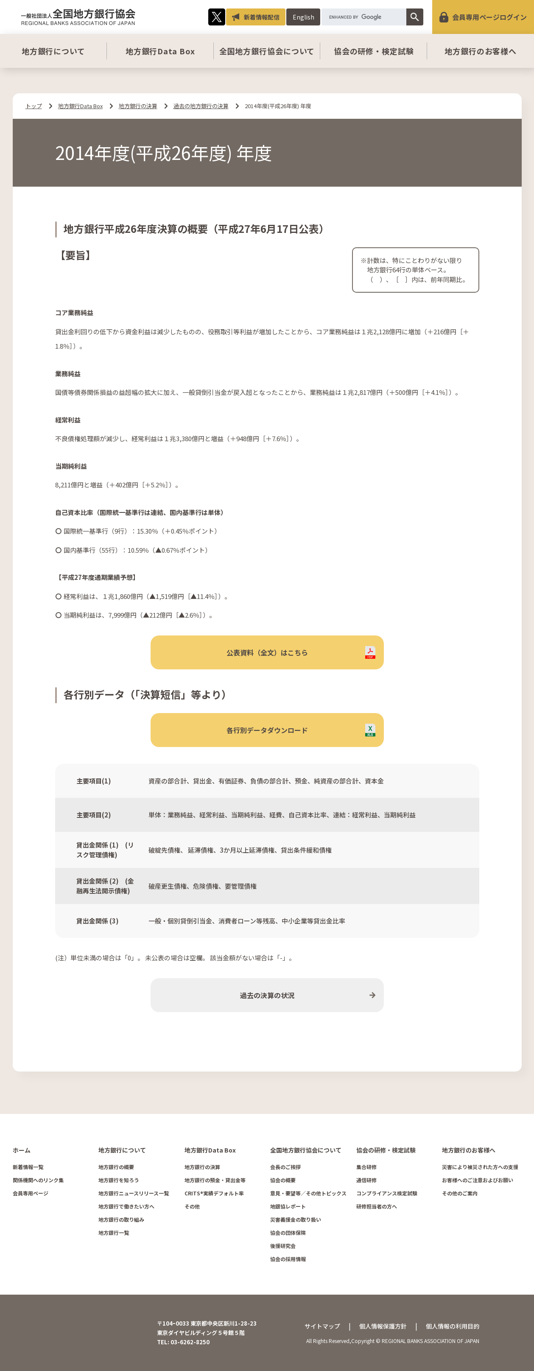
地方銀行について (53, 50)
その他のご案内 (460, 1193)
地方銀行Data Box (160, 50)
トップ (33, 106)
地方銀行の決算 (138, 106)
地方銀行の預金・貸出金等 (215, 1180)
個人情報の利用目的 (452, 1326)
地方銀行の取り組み (121, 1219)
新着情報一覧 (28, 1166)
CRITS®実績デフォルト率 (214, 1193)
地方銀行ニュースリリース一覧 (133, 1193)
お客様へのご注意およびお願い (477, 1180)
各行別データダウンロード (267, 730)
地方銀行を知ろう (118, 1180)
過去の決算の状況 (267, 995)
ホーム (22, 1150)
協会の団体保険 (288, 1232)
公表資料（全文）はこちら (267, 652)
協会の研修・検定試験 (374, 50)
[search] (364, 16)
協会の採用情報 (288, 1258)
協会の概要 (283, 1180)
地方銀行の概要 (116, 1166)
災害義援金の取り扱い (295, 1219)
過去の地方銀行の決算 (201, 106)
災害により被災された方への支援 (480, 1166)
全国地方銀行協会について (267, 50)
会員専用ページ (30, 1193)
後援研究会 (283, 1245)
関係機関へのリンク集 (38, 1180)
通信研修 (366, 1180)
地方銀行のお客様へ (481, 50)
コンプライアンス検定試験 (386, 1193)
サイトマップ (322, 1326)
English (303, 17)
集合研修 (366, 1166)
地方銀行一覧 (113, 1232)
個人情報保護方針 (383, 1326)
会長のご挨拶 (285, 1166)
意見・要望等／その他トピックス (308, 1193)
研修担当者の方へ (376, 1206)
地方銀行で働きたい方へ (126, 1206)
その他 (192, 1206)
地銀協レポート (288, 1206)
